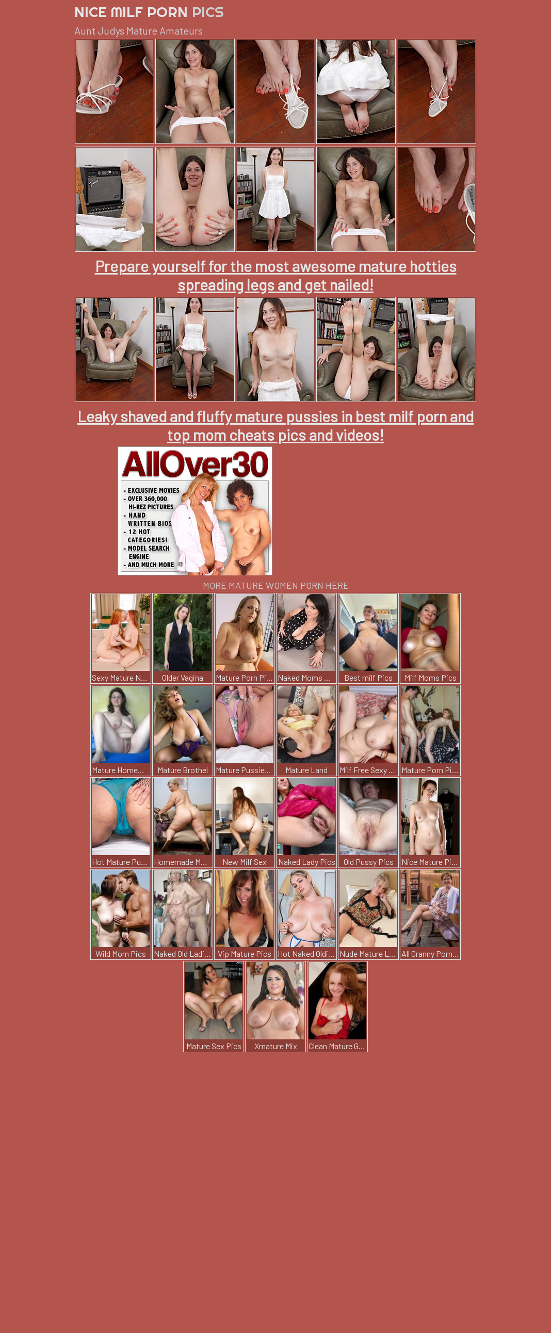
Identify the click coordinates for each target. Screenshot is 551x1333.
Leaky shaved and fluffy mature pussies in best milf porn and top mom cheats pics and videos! (275, 425)
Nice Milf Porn (149, 12)
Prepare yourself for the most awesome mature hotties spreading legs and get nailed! (276, 275)
